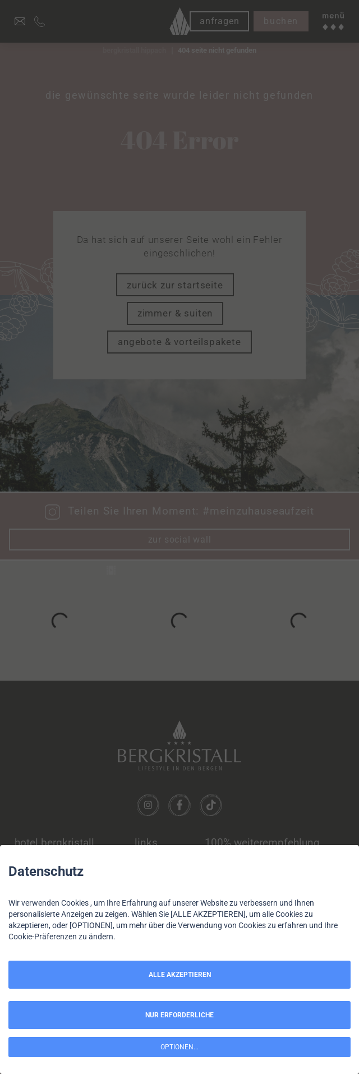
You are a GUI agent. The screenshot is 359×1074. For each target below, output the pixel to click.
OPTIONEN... (179, 1047)
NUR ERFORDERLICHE (179, 1015)
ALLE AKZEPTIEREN (180, 975)
